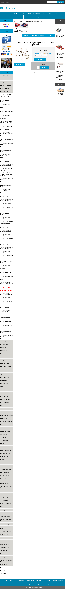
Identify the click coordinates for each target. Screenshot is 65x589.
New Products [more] (60, 21)
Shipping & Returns (39, 584)
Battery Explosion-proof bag (34, 13)
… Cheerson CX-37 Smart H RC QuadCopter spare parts (6, 267)
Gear (44, 13)
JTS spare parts (4, 437)
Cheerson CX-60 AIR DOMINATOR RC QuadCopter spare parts (21, 29)
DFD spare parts (4, 344)
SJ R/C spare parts (4, 483)
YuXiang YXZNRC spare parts (6, 561)
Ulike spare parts (4, 506)
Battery (22, 13)
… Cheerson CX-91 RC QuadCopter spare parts (6, 306)
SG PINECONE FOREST (6, 475)
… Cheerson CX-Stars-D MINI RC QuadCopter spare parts (6, 337)
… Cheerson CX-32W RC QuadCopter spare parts (6, 231)
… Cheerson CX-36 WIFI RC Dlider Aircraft (6, 256)
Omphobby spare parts (5, 469)
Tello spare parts (4, 497)
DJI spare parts (3, 347)
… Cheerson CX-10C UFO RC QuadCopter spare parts (6, 111)
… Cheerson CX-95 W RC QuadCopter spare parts (5, 321)
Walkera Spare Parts (5, 516)
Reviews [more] (60, 84)
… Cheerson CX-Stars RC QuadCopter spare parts (5, 331)
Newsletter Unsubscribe (58, 580)
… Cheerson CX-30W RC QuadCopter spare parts (6, 208)
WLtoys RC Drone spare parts (6, 527)
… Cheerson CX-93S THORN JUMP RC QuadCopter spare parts (5, 312)
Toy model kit (27, 17)
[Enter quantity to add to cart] (38, 67)
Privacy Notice (30, 584)
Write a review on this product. (60, 91)
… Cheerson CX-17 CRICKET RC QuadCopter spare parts (6, 174)
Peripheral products (38, 17)
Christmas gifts (3, 341)
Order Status (22, 584)
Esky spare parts (4, 360)
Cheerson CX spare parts (23, 19)
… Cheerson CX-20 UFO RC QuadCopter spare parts (6, 180)
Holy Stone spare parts (5, 412)
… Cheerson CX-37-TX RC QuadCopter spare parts (6, 272)
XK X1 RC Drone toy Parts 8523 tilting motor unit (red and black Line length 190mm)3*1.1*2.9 (60, 70)
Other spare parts (4, 564)
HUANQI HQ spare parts (6, 421)
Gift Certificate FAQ (40, 580)
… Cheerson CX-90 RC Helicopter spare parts (6, 302)
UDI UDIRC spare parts (5, 503)
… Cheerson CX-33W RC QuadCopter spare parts (6, 248)
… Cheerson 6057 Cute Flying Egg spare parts (6, 95)
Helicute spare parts (5, 399)
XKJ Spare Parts (4, 553)
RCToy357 (31, 587)
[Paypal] (6, 45)
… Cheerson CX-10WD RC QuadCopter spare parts (6, 150)
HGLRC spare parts (4, 402)
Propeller (57, 13)
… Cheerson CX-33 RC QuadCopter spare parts (6, 235)
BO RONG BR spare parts (6, 85)
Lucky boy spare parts (5, 453)
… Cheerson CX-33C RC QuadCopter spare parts (6, 239)
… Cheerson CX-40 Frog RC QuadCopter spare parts (6, 278)
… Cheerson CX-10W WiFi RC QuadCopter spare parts (6, 139)
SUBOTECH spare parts (6, 490)
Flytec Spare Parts (4, 374)
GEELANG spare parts (5, 389)
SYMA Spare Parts (4, 494)
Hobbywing (2, 409)
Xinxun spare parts (4, 547)
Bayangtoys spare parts (5, 82)
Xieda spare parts (4, 538)
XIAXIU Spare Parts (5, 534)
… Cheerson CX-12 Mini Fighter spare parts (6, 169)
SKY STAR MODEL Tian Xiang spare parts (6, 487)
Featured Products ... (5, 570)
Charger (15, 13)
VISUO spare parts (4, 510)
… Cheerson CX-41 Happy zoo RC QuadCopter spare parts (6, 283)
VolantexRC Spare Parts (6, 513)
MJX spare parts (4, 463)
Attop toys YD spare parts (6, 78)
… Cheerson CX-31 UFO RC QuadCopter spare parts (6, 213)
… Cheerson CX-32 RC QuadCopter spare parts (6, 218)
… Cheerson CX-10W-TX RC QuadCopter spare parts (6, 145)
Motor (50, 13)
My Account (48, 580)
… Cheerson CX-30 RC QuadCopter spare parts (6, 195)
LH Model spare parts (5, 447)
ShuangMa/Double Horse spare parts (6, 479)
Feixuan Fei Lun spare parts (5, 367)
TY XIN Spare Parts (4, 500)
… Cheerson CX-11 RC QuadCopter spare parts (6, 160)
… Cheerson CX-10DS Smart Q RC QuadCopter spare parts (6, 122)
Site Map (47, 584)
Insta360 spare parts (5, 431)
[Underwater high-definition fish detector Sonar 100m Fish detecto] (6, 63)
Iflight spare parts (4, 428)
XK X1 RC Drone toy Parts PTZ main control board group (60, 51)
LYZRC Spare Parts (4, 456)
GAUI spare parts (4, 386)
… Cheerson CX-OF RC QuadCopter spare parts (6, 326)
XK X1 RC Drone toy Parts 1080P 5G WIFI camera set (60, 33)
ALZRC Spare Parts (5, 75)
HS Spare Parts (4, 418)
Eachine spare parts (5, 353)
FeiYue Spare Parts (4, 370)
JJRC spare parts (4, 434)
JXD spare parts (4, 440)
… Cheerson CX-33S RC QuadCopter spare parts (6, 243)
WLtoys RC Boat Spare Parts (5, 520)
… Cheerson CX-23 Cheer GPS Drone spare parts (6, 191)
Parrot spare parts (4, 472)
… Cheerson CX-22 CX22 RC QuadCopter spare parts (6, 185)
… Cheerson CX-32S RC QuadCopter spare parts (6, 226)
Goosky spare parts (4, 393)
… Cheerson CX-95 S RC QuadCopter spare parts (6, 316)
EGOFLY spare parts (5, 356)
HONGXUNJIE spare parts (6, 415)
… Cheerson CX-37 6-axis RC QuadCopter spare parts (6, 261)
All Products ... (3, 573)
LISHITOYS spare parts (5, 450)
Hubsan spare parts (4, 424)
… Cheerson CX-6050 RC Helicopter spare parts (6, 294)
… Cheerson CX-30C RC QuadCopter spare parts (6, 200)
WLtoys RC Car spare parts (6, 524)
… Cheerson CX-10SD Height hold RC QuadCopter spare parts (6, 128)
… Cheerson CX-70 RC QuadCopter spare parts (6, 298)
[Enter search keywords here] (52, 2)
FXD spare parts (4, 383)
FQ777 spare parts (4, 377)
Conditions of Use (13, 580)
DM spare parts (3, 350)
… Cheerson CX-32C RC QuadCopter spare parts (6, 222)
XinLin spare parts (4, 544)
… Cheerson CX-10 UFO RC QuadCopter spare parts (6, 100)
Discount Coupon (30, 580)
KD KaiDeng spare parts (6, 443)
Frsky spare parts (4, 380)
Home (2, 2)
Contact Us (21, 580)
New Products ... (4, 567)
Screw (9, 13)
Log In (7, 2)
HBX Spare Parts (4, 396)
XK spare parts (3, 550)
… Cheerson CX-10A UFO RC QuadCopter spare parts (6, 106)
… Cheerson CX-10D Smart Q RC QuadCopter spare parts (6, 117)
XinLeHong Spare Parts (5, 541)
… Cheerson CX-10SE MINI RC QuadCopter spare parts (6, 134)
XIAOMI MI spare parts (5, 531)
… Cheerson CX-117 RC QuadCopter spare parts (6, 165)
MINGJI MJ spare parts (5, 459)
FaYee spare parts (4, 363)
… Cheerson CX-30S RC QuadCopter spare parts (6, 204)
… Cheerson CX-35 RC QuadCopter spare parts (6, 252)
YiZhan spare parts (4, 557)
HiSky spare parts (4, 405)
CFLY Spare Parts (4, 88)
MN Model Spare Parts (5, 466)
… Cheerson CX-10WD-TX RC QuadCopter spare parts (6, 156)
